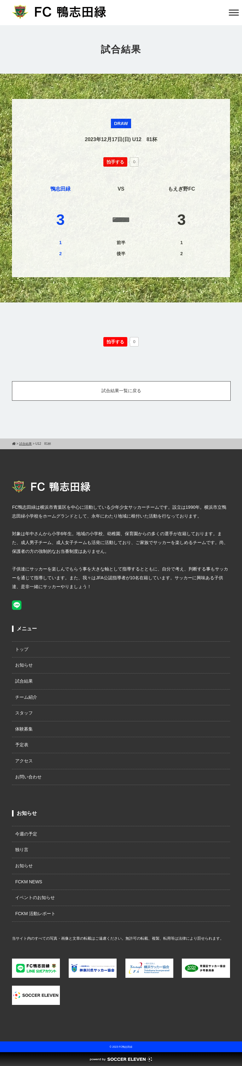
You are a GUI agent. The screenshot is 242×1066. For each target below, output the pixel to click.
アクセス (24, 760)
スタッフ (24, 712)
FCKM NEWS (31, 881)
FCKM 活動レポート (35, 913)
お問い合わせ (28, 776)
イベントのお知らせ (35, 897)
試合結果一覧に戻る (121, 390)
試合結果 (24, 681)
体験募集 (24, 728)
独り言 (21, 849)
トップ (21, 649)
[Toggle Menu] (234, 12)
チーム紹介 (26, 697)
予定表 (21, 744)
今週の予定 (26, 833)
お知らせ (24, 665)
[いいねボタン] (115, 162)
